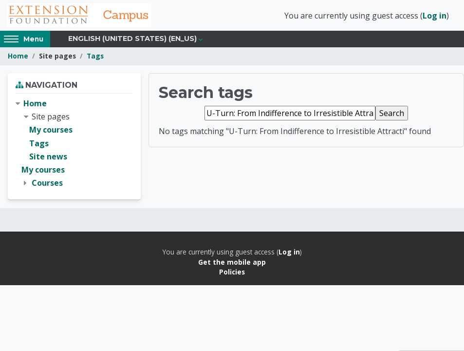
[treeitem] (74, 144)
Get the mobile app (232, 263)
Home (18, 57)
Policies (232, 273)
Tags (95, 57)
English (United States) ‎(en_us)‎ (132, 40)
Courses (47, 184)
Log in (434, 16)
